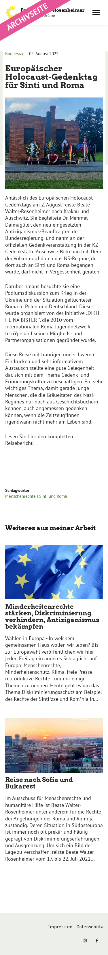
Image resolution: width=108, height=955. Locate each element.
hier (32, 436)
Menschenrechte (20, 496)
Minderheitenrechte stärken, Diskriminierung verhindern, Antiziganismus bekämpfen (52, 616)
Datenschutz (89, 926)
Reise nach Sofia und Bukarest (39, 783)
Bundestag (14, 53)
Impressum (60, 926)
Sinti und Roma (53, 496)
